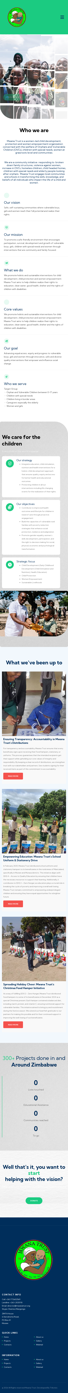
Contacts (7, 1345)
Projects (7, 1341)
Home (6, 1337)
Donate (34, 1201)
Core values (13, 309)
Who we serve (15, 384)
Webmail (39, 1345)
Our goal (11, 348)
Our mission (13, 234)
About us (39, 1337)
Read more (13, 776)
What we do (13, 270)
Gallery (39, 1341)
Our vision (12, 202)
